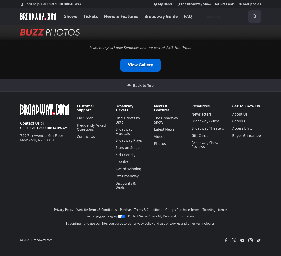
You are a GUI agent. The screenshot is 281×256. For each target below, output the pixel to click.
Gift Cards (225, 4)
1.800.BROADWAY (50, 4)
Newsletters (201, 114)
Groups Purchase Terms (182, 209)
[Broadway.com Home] (38, 16)
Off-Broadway (127, 176)
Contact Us (30, 123)
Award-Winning (128, 168)
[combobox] (231, 16)
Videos (159, 136)
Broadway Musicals (123, 131)
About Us (239, 114)
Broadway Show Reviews (204, 144)
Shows (70, 16)
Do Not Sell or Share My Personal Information (161, 216)
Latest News (164, 129)
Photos (160, 143)
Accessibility (242, 128)
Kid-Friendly (125, 154)
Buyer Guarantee (246, 135)
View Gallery (140, 64)
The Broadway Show (194, 4)
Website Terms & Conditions (96, 209)
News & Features (121, 16)
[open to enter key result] (254, 16)
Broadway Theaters (207, 128)
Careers (238, 121)
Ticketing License (215, 209)
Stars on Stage (127, 147)
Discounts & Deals (125, 185)
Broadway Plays (128, 140)
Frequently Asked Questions (91, 127)
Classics (121, 161)
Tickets (90, 16)
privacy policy (143, 223)
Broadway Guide (161, 16)
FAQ (188, 16)
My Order (163, 4)
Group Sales (250, 4)
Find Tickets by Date (127, 120)
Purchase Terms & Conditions (141, 209)
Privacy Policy (63, 209)
